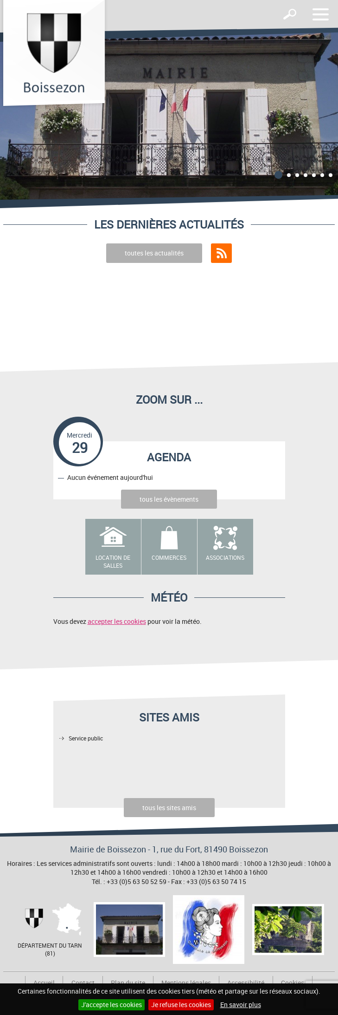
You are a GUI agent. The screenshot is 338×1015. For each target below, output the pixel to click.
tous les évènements (169, 499)
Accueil (44, 982)
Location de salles (113, 561)
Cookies (292, 982)
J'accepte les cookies (111, 1004)
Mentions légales (186, 982)
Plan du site (128, 982)
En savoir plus (240, 1004)
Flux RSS (221, 253)
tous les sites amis (169, 807)
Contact (83, 982)
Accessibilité (245, 982)
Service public (86, 738)
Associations (225, 557)
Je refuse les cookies (181, 1004)
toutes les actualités (154, 253)
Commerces (169, 557)
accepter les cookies (117, 621)
